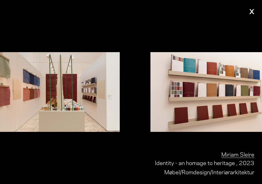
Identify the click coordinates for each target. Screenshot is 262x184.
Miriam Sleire (237, 154)
